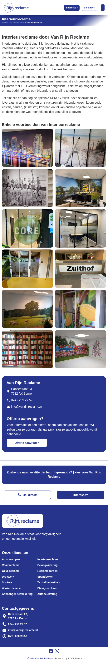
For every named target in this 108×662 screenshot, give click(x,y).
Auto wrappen (11, 559)
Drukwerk (8, 576)
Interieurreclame (47, 559)
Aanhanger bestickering (17, 593)
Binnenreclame (17, 22)
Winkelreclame (11, 588)
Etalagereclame (47, 588)
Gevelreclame (10, 570)
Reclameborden (47, 570)
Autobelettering (47, 593)
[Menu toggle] (103, 7)
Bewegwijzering (47, 565)
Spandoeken (45, 576)
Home (4, 22)
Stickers (7, 582)
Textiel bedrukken (48, 582)
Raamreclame (10, 565)
